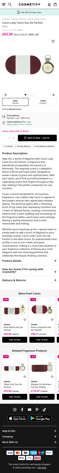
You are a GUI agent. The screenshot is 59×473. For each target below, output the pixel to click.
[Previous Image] (6, 95)
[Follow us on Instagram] (15, 410)
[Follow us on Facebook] (22, 410)
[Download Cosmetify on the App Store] (17, 418)
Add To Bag (14, 339)
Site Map (42, 467)
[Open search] (11, 4)
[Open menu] (5, 4)
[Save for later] (53, 41)
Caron (43, 19)
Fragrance (6, 19)
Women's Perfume (19, 19)
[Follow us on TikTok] (44, 410)
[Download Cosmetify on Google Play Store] (40, 418)
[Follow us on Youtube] (30, 410)
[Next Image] (53, 95)
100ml (43, 101)
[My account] (48, 4)
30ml (15, 101)
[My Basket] (54, 4)
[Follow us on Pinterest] (37, 410)
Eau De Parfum (33, 19)
